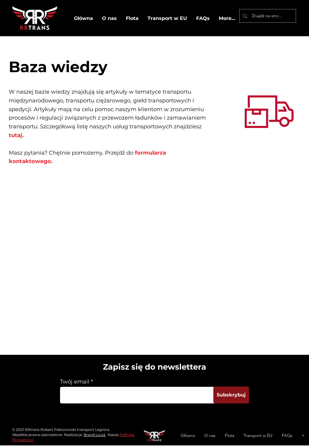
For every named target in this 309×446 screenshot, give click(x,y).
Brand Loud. (95, 434)
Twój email (74, 381)
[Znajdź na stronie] (267, 15)
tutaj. (17, 135)
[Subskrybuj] (231, 395)
